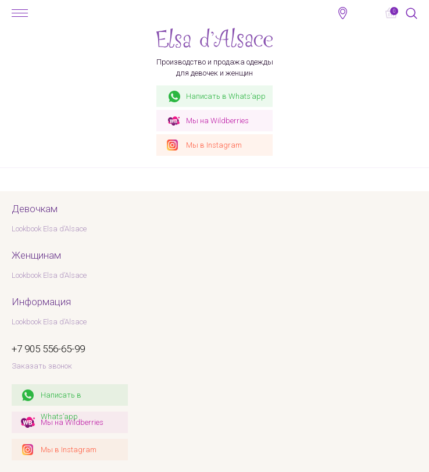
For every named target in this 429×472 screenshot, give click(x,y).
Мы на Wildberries (72, 422)
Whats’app (226, 96)
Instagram (214, 145)
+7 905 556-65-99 (366, 13)
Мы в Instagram (68, 449)
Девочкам (35, 208)
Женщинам (36, 255)
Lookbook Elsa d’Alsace (49, 228)
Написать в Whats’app (61, 398)
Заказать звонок (42, 366)
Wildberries (217, 120)
